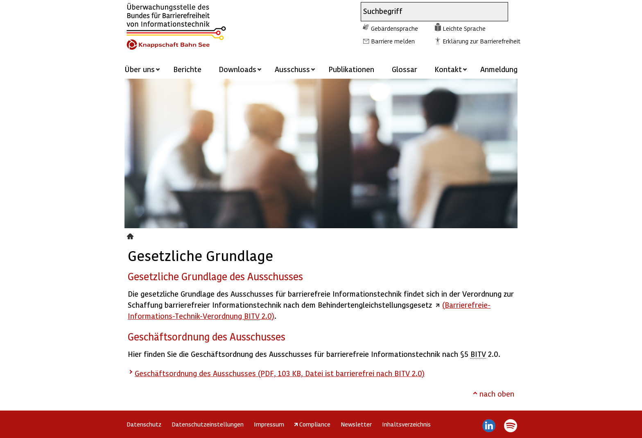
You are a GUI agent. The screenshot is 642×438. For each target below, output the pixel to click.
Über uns (139, 69)
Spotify (510, 425)
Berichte (187, 69)
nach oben (496, 393)
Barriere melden (393, 41)
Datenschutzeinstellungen (208, 424)
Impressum (269, 424)
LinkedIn (489, 425)
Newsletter (356, 424)
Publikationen (351, 69)
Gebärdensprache (394, 28)
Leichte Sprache (464, 28)
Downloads (237, 69)
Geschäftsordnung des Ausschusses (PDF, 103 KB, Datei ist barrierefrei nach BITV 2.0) (280, 373)
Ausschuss (292, 69)
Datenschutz (144, 424)
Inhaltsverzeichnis (406, 424)
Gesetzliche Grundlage (131, 235)
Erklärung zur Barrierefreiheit (481, 41)
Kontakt (448, 69)
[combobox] (427, 11)
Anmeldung (499, 69)
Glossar (404, 69)
